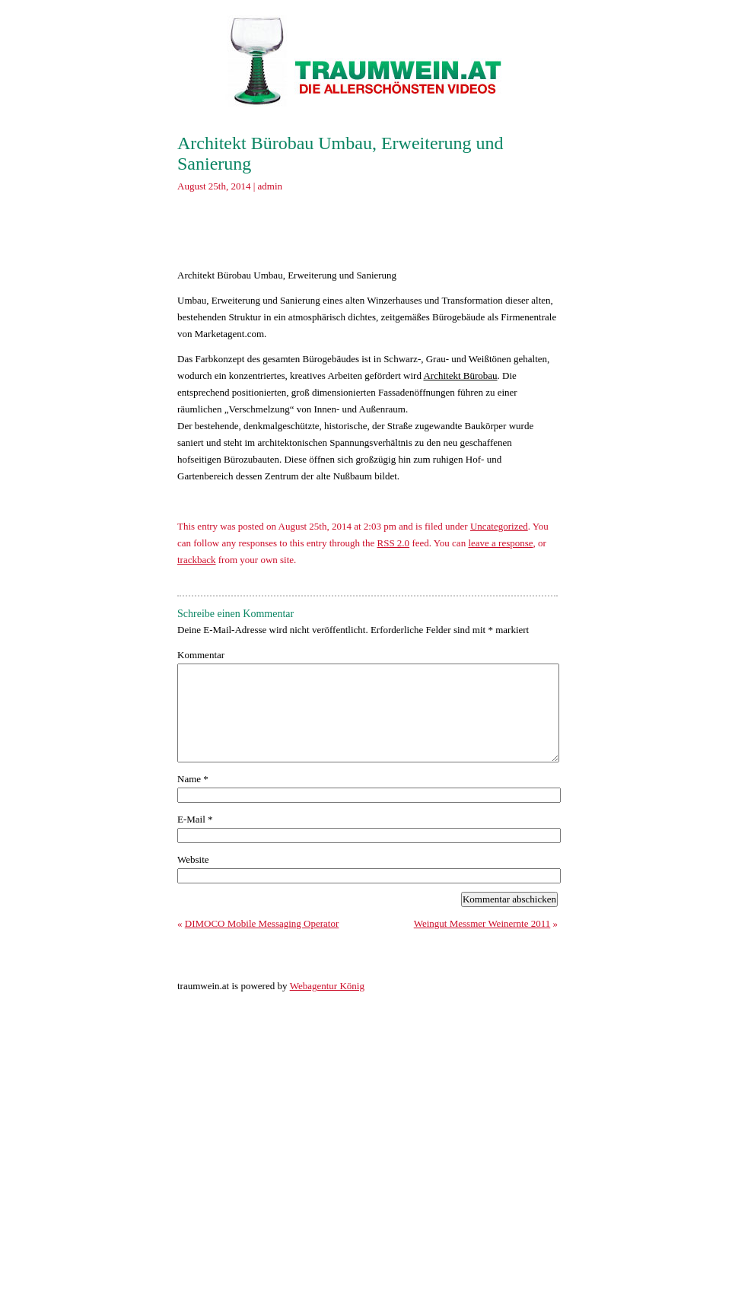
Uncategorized (499, 526)
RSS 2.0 (393, 543)
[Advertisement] (370, 235)
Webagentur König (327, 985)
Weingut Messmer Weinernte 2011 (482, 923)
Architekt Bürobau (460, 375)
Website (193, 859)
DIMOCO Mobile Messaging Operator (262, 923)
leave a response (500, 543)
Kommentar (200, 654)
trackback (196, 559)
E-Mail (195, 819)
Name (192, 779)
